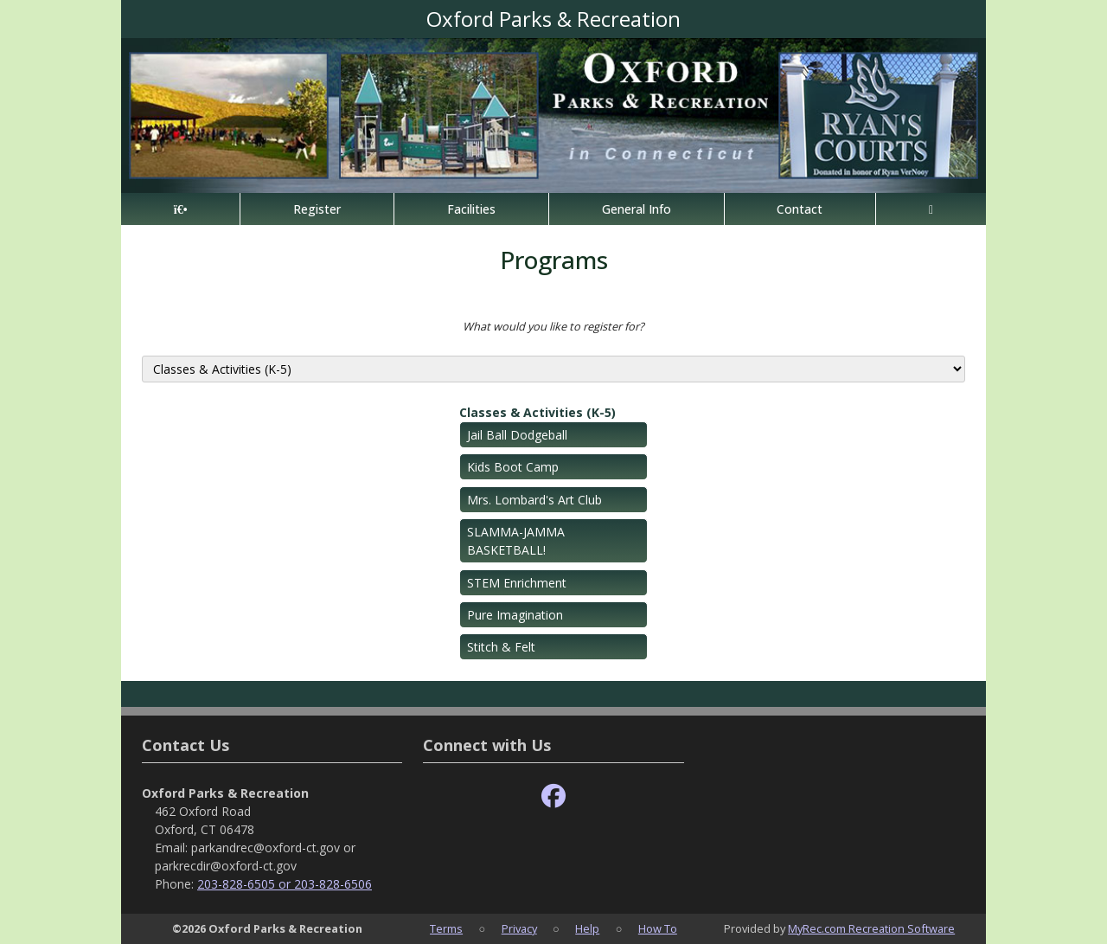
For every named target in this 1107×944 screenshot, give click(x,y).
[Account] (931, 209)
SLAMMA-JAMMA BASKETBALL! (516, 540)
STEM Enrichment (516, 583)
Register (317, 209)
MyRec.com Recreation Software (871, 928)
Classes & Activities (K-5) (537, 412)
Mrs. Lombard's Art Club (534, 499)
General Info (636, 209)
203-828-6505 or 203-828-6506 (284, 884)
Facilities (471, 209)
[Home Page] (180, 209)
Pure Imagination (515, 615)
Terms (446, 928)
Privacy (519, 928)
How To (657, 928)
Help (587, 928)
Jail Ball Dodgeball (517, 435)
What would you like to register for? (553, 326)
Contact (799, 209)
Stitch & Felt (501, 647)
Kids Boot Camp (513, 467)
